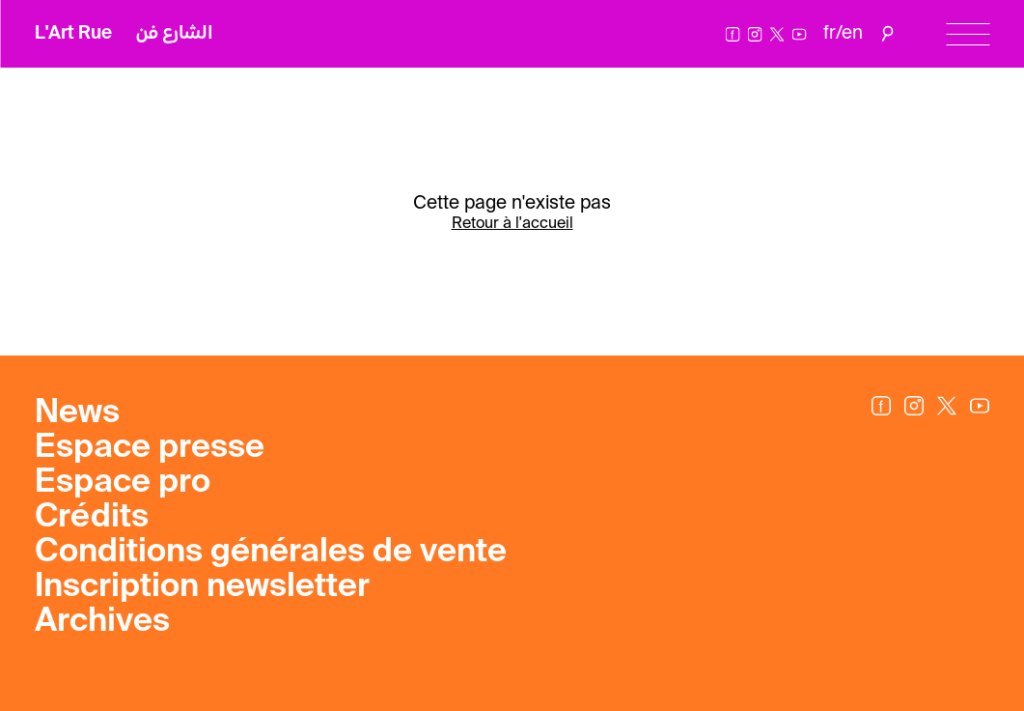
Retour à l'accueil (512, 224)
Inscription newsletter (202, 587)
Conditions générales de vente (271, 552)
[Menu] (967, 34)
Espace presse (149, 448)
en (852, 33)
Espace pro (122, 483)
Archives (102, 622)
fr (829, 33)
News (77, 413)
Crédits (92, 517)
